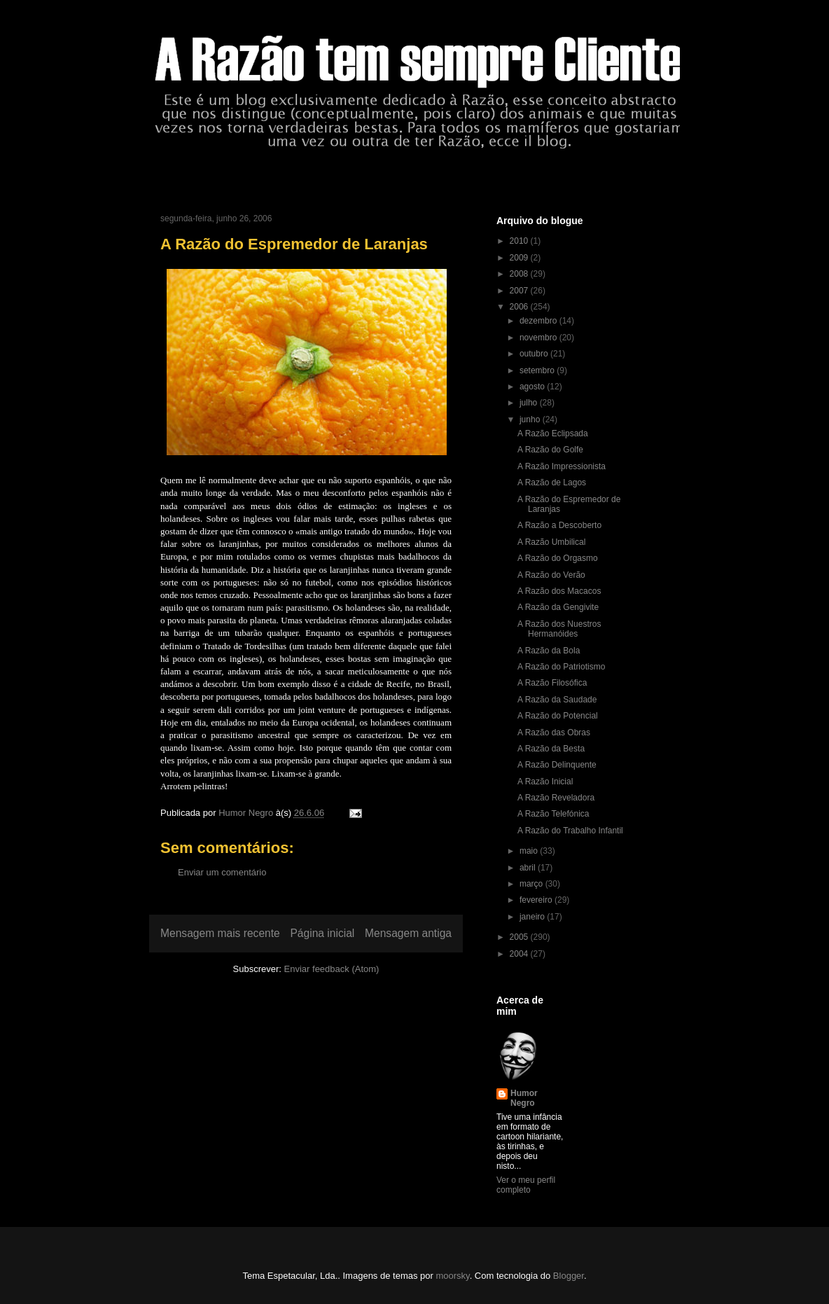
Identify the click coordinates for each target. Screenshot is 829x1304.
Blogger (568, 1275)
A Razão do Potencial (557, 716)
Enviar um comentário (222, 872)
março (532, 884)
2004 (520, 954)
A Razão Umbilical (551, 542)
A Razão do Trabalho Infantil (570, 830)
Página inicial (322, 933)
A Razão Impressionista (561, 466)
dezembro (539, 321)
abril (529, 868)
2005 (520, 937)
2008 (520, 274)
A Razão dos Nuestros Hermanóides (559, 629)
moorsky (452, 1275)
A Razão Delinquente (557, 765)
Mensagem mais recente (220, 933)
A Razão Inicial (545, 781)
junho (531, 419)
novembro (539, 337)
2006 (520, 307)
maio (530, 851)
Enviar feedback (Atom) (331, 969)
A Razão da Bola (548, 651)
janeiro (533, 917)
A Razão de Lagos (551, 482)
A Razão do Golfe (550, 450)
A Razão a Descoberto (559, 525)
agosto (533, 386)
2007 (520, 291)
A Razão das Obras (553, 732)
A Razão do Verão (551, 575)
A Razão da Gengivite (558, 607)
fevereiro (537, 900)
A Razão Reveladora (555, 798)
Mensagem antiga (408, 933)
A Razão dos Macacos (559, 591)
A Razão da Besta (551, 749)
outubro (535, 354)
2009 (520, 258)
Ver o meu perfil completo (525, 1185)
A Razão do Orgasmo (557, 558)
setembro (538, 370)
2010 (520, 241)
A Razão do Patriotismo (561, 667)
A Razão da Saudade (557, 700)
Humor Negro (524, 1098)
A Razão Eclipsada (552, 433)
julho (530, 403)
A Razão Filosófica (552, 683)
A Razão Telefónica (553, 814)
